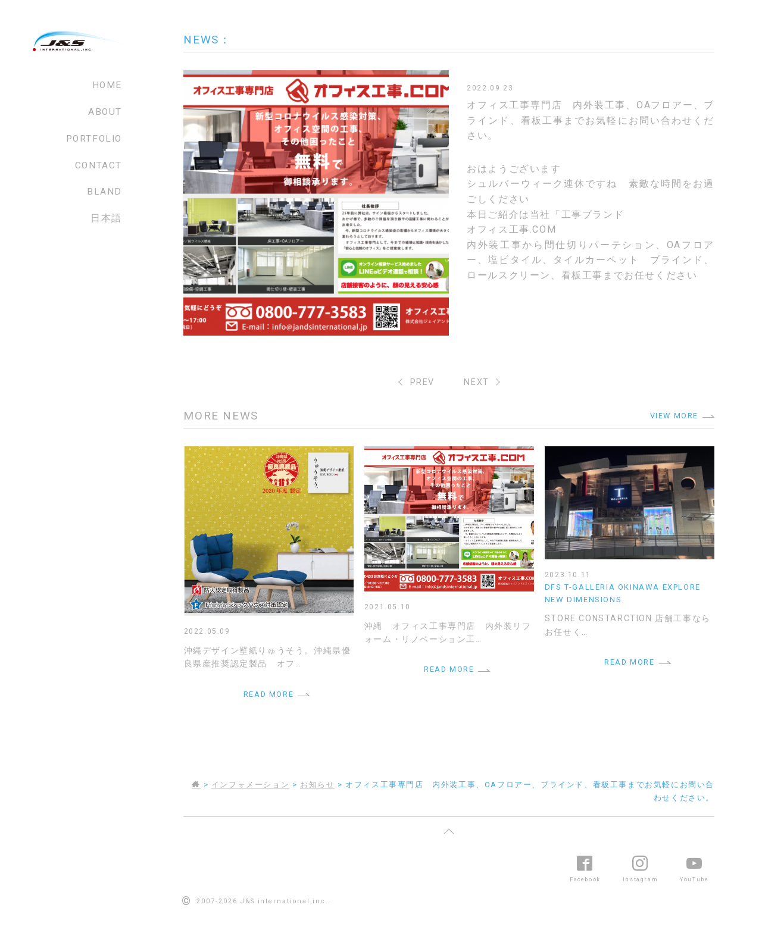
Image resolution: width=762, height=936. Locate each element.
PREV (422, 382)
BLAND (104, 191)
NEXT (476, 382)
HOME (107, 85)
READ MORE (268, 694)
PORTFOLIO (94, 138)
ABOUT (105, 112)
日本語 (106, 218)
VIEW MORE (674, 415)
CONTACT (98, 165)
